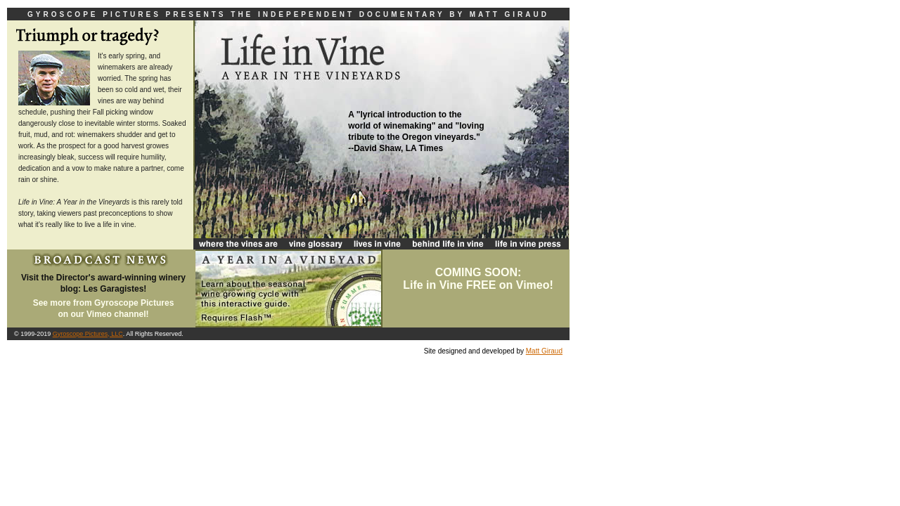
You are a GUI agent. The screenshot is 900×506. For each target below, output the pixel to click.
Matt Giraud (544, 351)
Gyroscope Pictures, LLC (88, 333)
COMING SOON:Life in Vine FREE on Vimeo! (478, 278)
